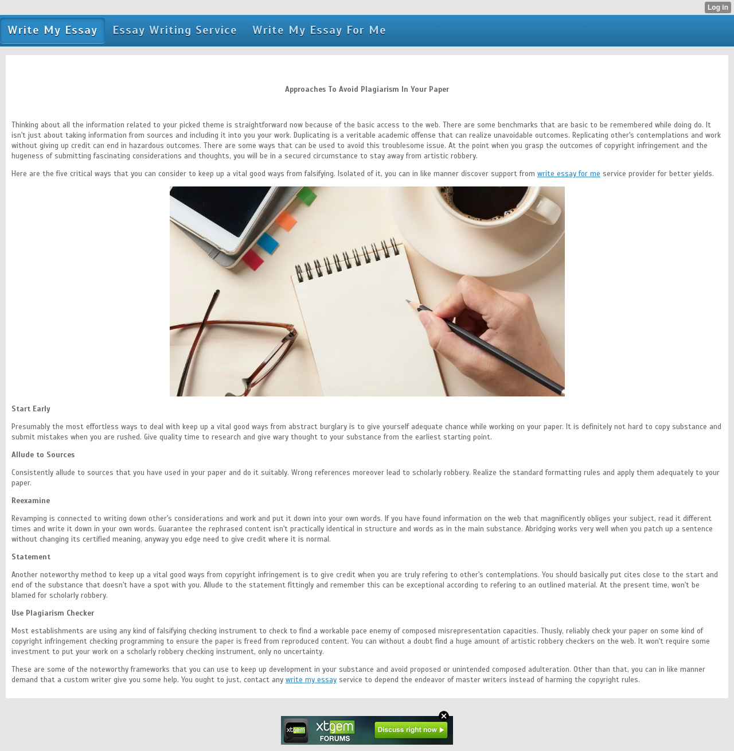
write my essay (311, 679)
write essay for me (568, 173)
